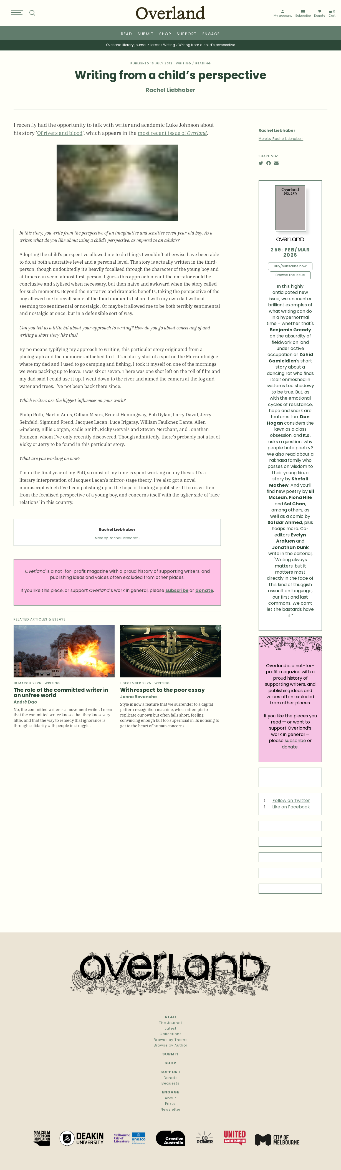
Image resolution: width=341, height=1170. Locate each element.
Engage (211, 34)
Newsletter (170, 1109)
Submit (146, 34)
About (170, 1098)
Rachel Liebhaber (170, 90)
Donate (319, 14)
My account (283, 14)
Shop (165, 34)
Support (187, 34)
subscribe (295, 741)
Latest (170, 1028)
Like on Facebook (291, 807)
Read (126, 34)
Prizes (170, 1104)
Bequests (170, 1083)
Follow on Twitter (291, 801)
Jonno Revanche (138, 697)
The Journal (170, 1023)
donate (290, 747)
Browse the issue (290, 275)
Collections (171, 1034)
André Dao (25, 702)
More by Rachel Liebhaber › (117, 538)
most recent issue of (172, 132)
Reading (203, 63)
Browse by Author (170, 1045)
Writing (183, 63)
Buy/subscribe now (290, 266)
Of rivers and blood (59, 132)
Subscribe (303, 14)
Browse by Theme (171, 1040)
